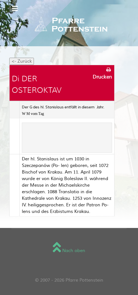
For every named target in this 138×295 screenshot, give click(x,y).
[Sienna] (69, 25)
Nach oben (69, 250)
